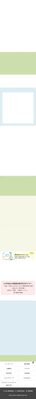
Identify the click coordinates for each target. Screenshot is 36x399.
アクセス (27, 368)
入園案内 (9, 368)
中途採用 (27, 373)
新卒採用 (9, 373)
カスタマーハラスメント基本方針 (9, 384)
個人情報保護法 (8, 391)
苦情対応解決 (20, 391)
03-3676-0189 (18, 293)
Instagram (27, 378)
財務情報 (29, 391)
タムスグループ (9, 378)
